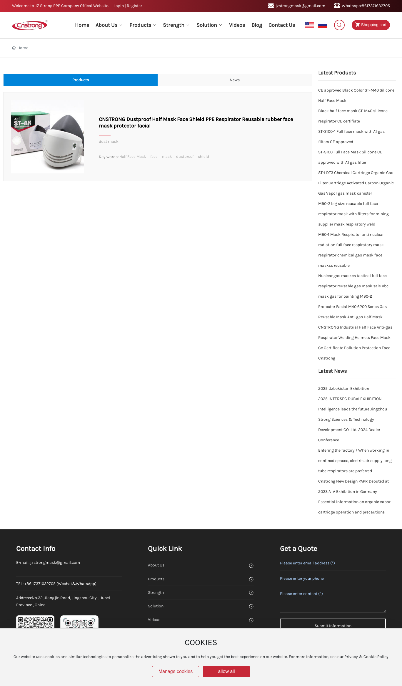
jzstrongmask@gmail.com (296, 5)
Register (134, 5)
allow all (226, 671)
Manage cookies (176, 671)
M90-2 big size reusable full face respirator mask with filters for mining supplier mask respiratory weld (353, 214)
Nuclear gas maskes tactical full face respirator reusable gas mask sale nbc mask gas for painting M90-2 (353, 286)
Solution (156, 606)
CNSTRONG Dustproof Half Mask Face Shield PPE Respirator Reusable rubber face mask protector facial (196, 122)
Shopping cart (369, 24)
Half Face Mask (132, 156)
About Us (156, 565)
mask (167, 156)
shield (203, 156)
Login (119, 5)
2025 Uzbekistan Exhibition (343, 388)
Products (156, 578)
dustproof (185, 156)
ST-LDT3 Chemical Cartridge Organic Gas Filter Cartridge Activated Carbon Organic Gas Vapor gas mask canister (356, 183)
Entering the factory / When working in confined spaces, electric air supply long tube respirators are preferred (355, 460)
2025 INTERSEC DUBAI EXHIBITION (350, 398)
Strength (156, 592)
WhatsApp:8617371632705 (362, 5)
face (154, 156)
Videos (154, 619)
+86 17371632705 (40, 583)
